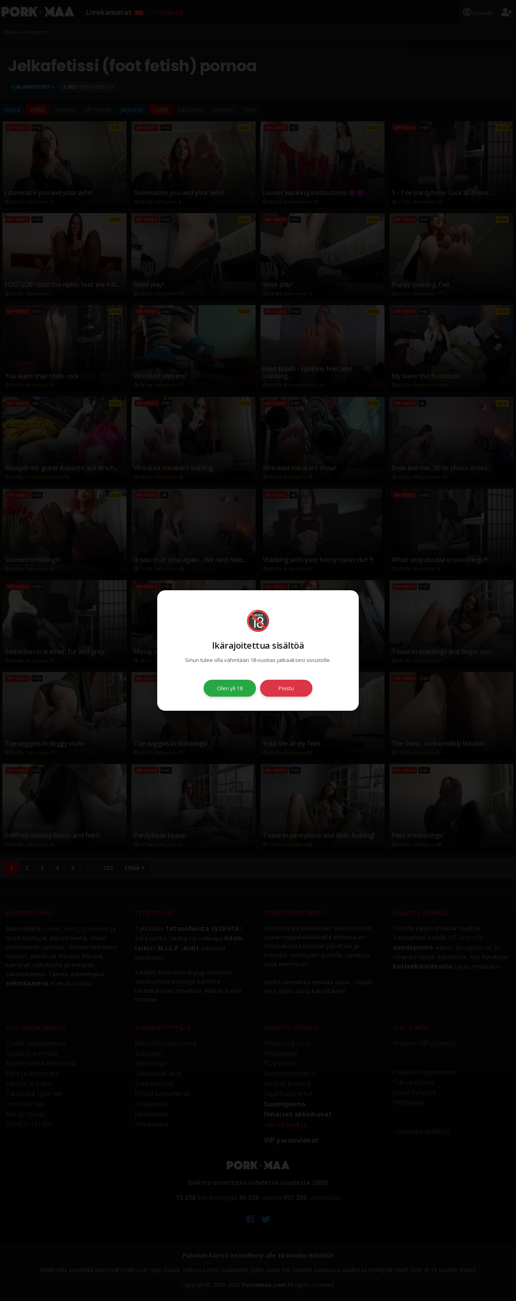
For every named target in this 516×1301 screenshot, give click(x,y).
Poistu (286, 688)
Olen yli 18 (230, 688)
